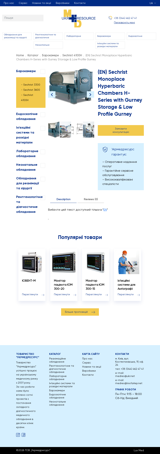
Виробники (62, 3)
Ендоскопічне (135, 36)
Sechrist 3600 (31, 90)
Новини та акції (41, 3)
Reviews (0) (91, 199)
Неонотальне (42, 45)
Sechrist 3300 (31, 85)
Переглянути (30, 294)
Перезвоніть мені (124, 22)
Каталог (33, 55)
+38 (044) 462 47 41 (125, 18)
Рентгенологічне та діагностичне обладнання (61, 369)
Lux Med (139, 450)
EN (105, 209)
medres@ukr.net (125, 376)
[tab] (63, 199)
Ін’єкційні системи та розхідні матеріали (108, 45)
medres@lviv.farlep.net (128, 383)
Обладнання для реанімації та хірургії (15, 36)
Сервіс (23, 3)
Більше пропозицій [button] (76, 312)
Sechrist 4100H (72, 55)
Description (63, 199)
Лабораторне (73, 36)
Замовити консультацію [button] (121, 130)
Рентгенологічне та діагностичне (45, 36)
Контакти (80, 3)
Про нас (9, 3)
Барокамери (104, 36)
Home (20, 55)
